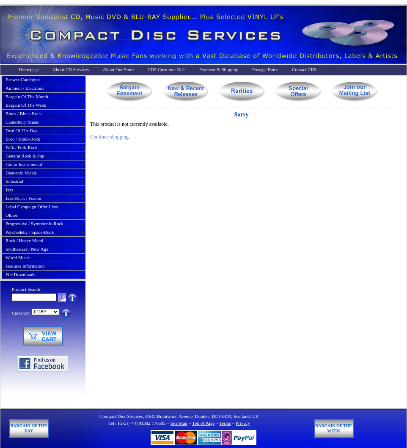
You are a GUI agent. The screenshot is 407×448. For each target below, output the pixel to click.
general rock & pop (25, 155)
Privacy (243, 423)
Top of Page (203, 423)
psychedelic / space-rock (30, 232)
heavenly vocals (21, 172)
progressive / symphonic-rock (34, 223)
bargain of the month (27, 96)
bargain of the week (26, 105)
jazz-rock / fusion (23, 198)
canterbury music (22, 121)
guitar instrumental (24, 164)
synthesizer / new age (27, 249)
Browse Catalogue (23, 79)
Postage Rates (265, 69)
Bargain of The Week (333, 428)
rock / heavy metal (24, 240)
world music (18, 257)
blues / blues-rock (24, 113)
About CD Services (70, 69)
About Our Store (118, 69)
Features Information (25, 265)
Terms (225, 423)
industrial (14, 181)
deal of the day (22, 130)
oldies (12, 215)
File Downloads (20, 274)
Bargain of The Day (29, 428)
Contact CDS (304, 69)
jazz (10, 189)
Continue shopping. (110, 137)
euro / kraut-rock (23, 138)
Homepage (29, 69)
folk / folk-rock (22, 147)
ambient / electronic (25, 88)
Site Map (178, 423)
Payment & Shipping (218, 69)
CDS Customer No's (166, 69)
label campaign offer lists (32, 206)
